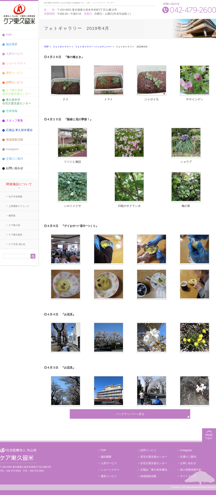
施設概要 (11, 44)
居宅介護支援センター (153, 456)
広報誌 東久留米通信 (19, 130)
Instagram (12, 149)
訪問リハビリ (14, 82)
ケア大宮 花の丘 (17, 244)
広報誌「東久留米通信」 (155, 469)
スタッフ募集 (14, 120)
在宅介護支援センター (153, 463)
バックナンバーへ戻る (130, 413)
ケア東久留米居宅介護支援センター (16, 91)
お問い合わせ (14, 168)
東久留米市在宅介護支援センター (16, 101)
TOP (9, 34)
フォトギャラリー (62, 46)
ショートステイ (16, 63)
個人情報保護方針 (190, 469)
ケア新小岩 (14, 225)
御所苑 (12, 215)
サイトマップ (188, 476)
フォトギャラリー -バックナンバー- (93, 46)
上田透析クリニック (19, 206)
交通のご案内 (14, 158)
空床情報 (11, 110)
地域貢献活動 (14, 139)
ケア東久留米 (15, 234)
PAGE (209, 436)
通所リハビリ (14, 72)
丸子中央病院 (15, 196)
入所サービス (14, 53)
